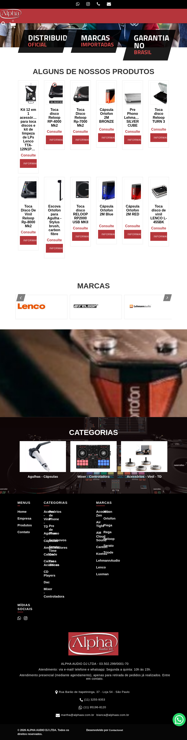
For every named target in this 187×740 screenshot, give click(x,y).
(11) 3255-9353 (94, 699)
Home (20, 511)
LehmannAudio (97, 560)
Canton (97, 547)
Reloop (105, 539)
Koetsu (97, 553)
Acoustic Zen (97, 513)
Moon (105, 511)
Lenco (97, 567)
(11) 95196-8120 (94, 707)
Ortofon (105, 518)
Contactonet (115, 730)
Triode (105, 552)
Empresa (20, 518)
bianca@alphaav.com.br (112, 715)
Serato (105, 545)
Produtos (20, 525)
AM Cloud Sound (97, 536)
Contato (20, 532)
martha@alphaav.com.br (77, 715)
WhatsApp (179, 719)
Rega (105, 532)
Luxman (97, 574)
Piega (105, 525)
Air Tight (97, 524)
